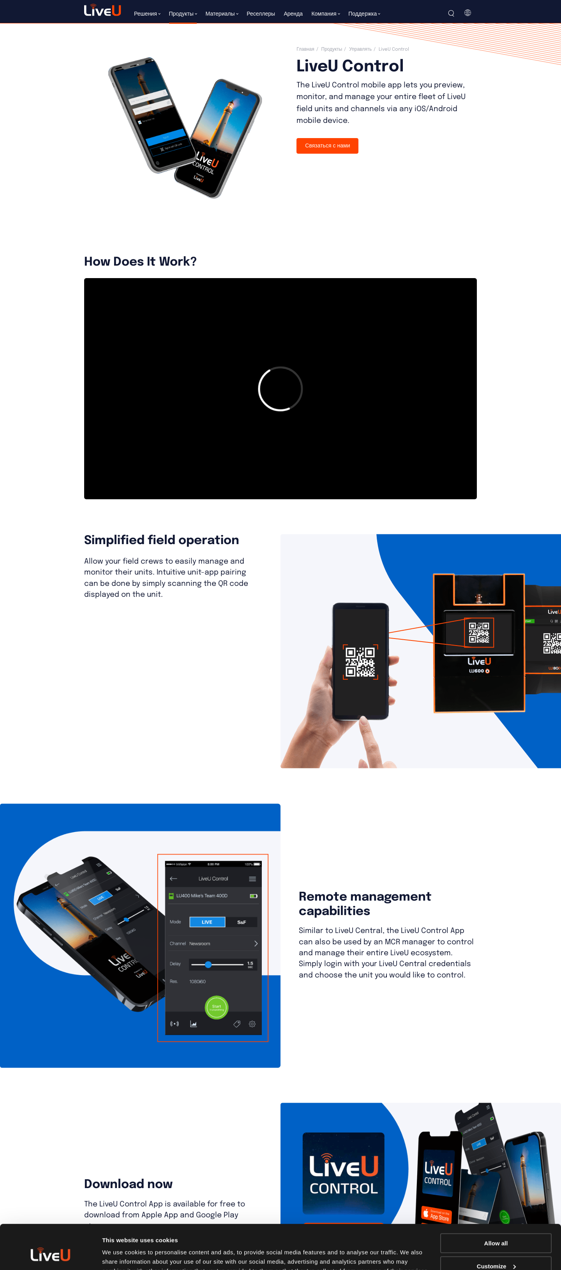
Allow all (496, 1205)
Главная (305, 49)
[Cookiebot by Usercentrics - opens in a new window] (50, 1255)
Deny (496, 1250)
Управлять (360, 49)
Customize (496, 1228)
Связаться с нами (327, 146)
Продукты (331, 49)
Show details (120, 1254)
